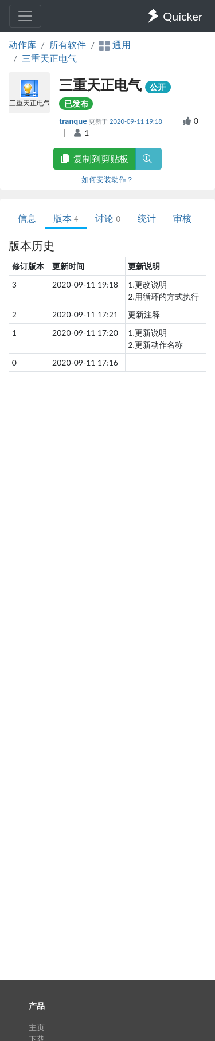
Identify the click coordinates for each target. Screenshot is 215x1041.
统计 (147, 218)
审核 (182, 218)
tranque (74, 120)
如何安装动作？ (107, 179)
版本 (65, 218)
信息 (27, 218)
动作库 (22, 44)
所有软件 (67, 44)
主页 (37, 1027)
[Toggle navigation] (25, 16)
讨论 (107, 218)
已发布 (76, 103)
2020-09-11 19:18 (137, 121)
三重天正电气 (49, 58)
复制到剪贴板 (94, 158)
